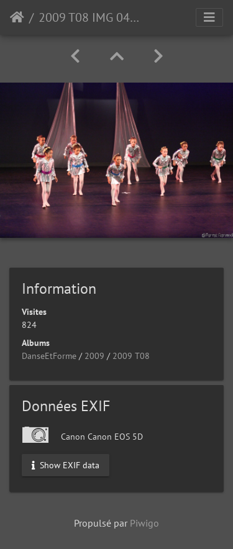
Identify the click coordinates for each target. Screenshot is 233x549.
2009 (94, 355)
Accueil (17, 17)
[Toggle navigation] (209, 17)
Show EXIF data (65, 464)
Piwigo (144, 523)
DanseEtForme (49, 355)
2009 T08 (131, 355)
